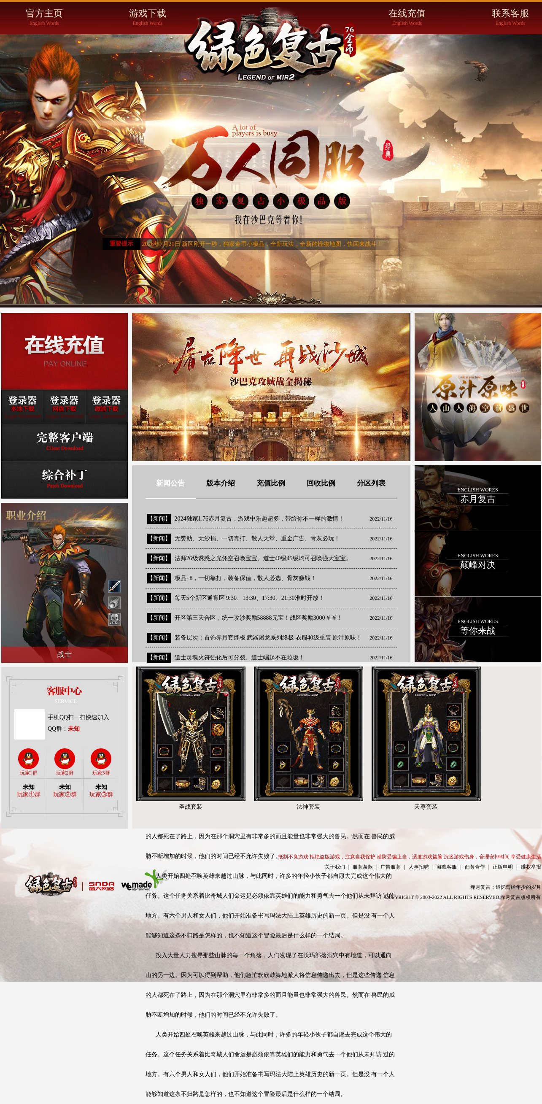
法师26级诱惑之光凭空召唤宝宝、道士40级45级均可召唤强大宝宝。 (263, 558)
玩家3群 (101, 762)
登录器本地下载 (22, 406)
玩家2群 (65, 762)
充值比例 (270, 483)
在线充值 (407, 17)
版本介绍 (220, 483)
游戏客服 (447, 867)
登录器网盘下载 (64, 406)
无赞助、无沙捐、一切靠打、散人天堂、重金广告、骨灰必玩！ (257, 538)
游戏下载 (147, 17)
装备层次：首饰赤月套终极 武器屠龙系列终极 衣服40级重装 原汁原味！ (268, 637)
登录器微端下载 (107, 406)
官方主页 (44, 17)
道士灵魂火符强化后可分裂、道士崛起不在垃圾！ (240, 657)
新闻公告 (170, 483)
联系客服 (510, 17)
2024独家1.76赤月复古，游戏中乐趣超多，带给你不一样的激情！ (260, 519)
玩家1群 (28, 762)
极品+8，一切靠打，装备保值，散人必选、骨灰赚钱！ (246, 578)
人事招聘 (419, 867)
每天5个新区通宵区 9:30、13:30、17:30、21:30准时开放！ (249, 598)
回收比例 (321, 483)
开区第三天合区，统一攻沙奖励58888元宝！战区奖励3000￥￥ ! (257, 618)
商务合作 (475, 867)
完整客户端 (64, 442)
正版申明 (503, 867)
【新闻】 (159, 519)
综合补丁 (64, 479)
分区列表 (371, 483)
